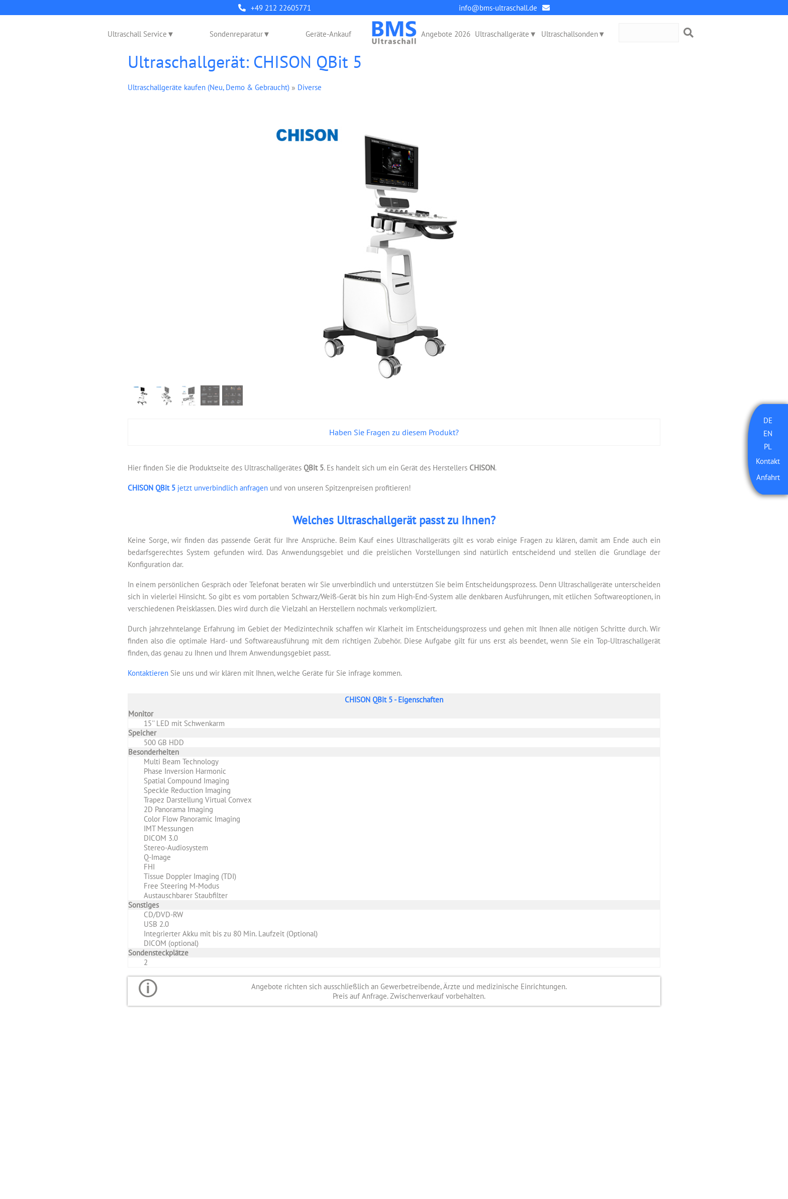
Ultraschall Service (137, 34)
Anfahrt (768, 477)
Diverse (310, 87)
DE (767, 420)
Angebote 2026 (445, 34)
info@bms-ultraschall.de (498, 8)
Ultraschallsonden (569, 34)
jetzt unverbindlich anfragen (198, 488)
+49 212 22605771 (281, 8)
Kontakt (768, 461)
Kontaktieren (148, 673)
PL (768, 446)
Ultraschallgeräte (502, 34)
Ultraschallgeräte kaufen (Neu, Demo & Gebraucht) (208, 87)
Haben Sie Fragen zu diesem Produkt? (394, 432)
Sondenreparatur (236, 34)
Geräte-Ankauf (328, 34)
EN (767, 433)
